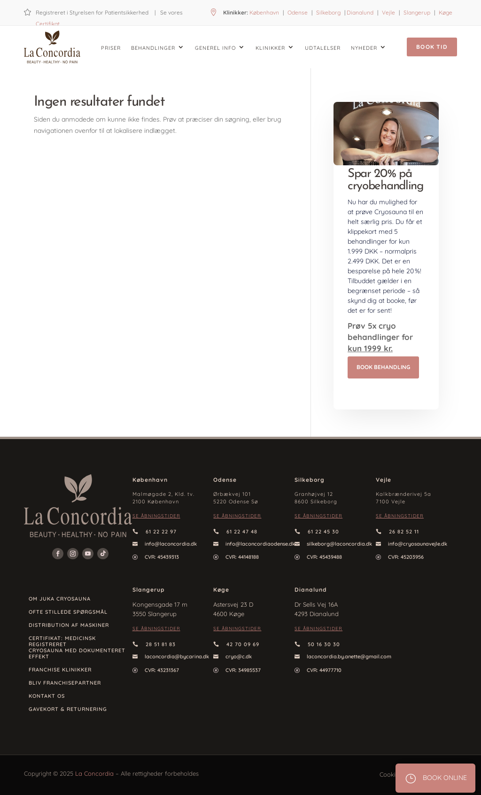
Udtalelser (323, 48)
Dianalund (360, 12)
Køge (445, 12)
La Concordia (94, 773)
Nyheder (364, 48)
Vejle (388, 12)
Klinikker (270, 48)
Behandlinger (153, 48)
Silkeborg (328, 12)
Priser (111, 48)
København (264, 12)
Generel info (215, 48)
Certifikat (48, 23)
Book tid (432, 46)
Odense (297, 12)
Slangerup (416, 12)
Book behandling (383, 366)
